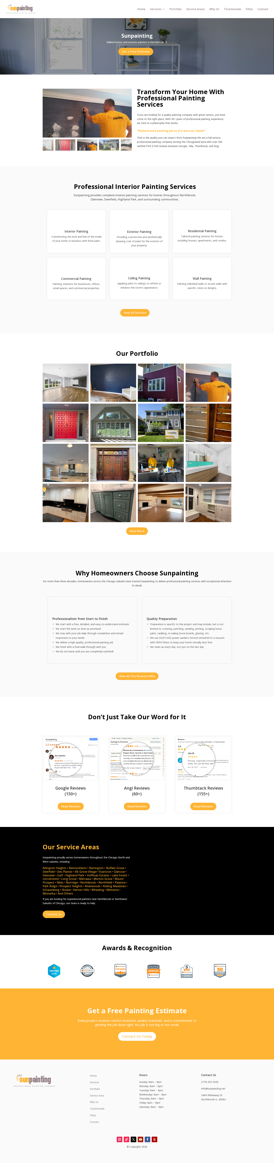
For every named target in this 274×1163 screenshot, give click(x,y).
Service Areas (195, 9)
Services (155, 9)
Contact (262, 9)
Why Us (214, 9)
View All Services (135, 313)
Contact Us (54, 914)
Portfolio (176, 9)
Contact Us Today (137, 1036)
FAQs (249, 9)
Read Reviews (70, 806)
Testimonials (232, 9)
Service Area (97, 1095)
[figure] (87, 113)
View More (137, 531)
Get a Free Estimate (136, 51)
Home (142, 9)
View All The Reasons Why (137, 676)
